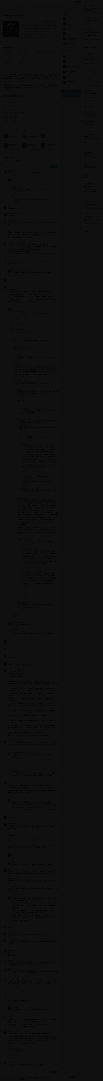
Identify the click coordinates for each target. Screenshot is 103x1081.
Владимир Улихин (12, 816)
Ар (8, 990)
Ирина (9, 286)
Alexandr (10, 170)
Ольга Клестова (11, 1055)
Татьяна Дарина (11, 950)
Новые (12, 160)
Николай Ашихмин (89, 77)
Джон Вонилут (88, 43)
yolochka (87, 213)
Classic (13, 854)
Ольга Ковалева (26, 408)
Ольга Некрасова (88, 227)
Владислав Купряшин (21, 270)
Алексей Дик (18, 1007)
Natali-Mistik (11, 1048)
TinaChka (18, 355)
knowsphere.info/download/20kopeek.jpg (37, 222)
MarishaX (10, 229)
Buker (86, 198)
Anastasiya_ (10, 939)
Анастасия (87, 90)
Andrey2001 (10, 844)
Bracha (13, 862)
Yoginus (87, 17)
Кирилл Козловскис (16, 179)
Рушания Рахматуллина (90, 121)
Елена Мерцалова (89, 152)
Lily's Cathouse (11, 654)
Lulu (9, 206)
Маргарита (87, 66)
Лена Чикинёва (11, 1016)
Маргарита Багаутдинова (20, 347)
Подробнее (45, 1077)
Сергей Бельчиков (20, 752)
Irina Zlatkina (11, 740)
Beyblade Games (11, 1062)
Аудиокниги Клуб (7, 1078)
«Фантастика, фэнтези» (22, 131)
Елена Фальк (11, 960)
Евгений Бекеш (88, 131)
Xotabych (10, 997)
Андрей (87, 29)
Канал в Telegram (71, 95)
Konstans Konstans (27, 571)
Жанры (7, 1)
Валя (9, 279)
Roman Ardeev (11, 925)
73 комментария (54, 41)
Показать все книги (68, 47)
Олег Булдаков (19, 771)
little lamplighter (88, 100)
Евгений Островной (26, 498)
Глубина (18, 105)
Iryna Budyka (11, 669)
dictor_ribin (18, 330)
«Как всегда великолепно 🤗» (27, 41)
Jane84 (9, 1031)
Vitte (9, 647)
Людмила (10, 640)
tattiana (9, 878)
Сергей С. (16, 614)
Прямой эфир (89, 1)
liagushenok (10, 242)
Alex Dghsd (87, 174)
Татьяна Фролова (89, 142)
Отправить (53, 166)
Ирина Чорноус (11, 835)
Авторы (11, 1)
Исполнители (17, 1)
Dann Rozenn (88, 53)
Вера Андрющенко (89, 5)
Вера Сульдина (11, 662)
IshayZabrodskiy (22, 602)
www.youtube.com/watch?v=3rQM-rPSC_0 (33, 565)
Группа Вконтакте (71, 91)
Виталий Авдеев (12, 220)
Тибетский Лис (88, 111)
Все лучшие (66, 86)
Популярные (6, 160)
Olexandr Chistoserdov (13, 213)
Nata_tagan (10, 260)
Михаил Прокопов (20, 308)
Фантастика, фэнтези (9, 47)
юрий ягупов (88, 161)
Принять (72, 1076)
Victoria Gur (10, 932)
